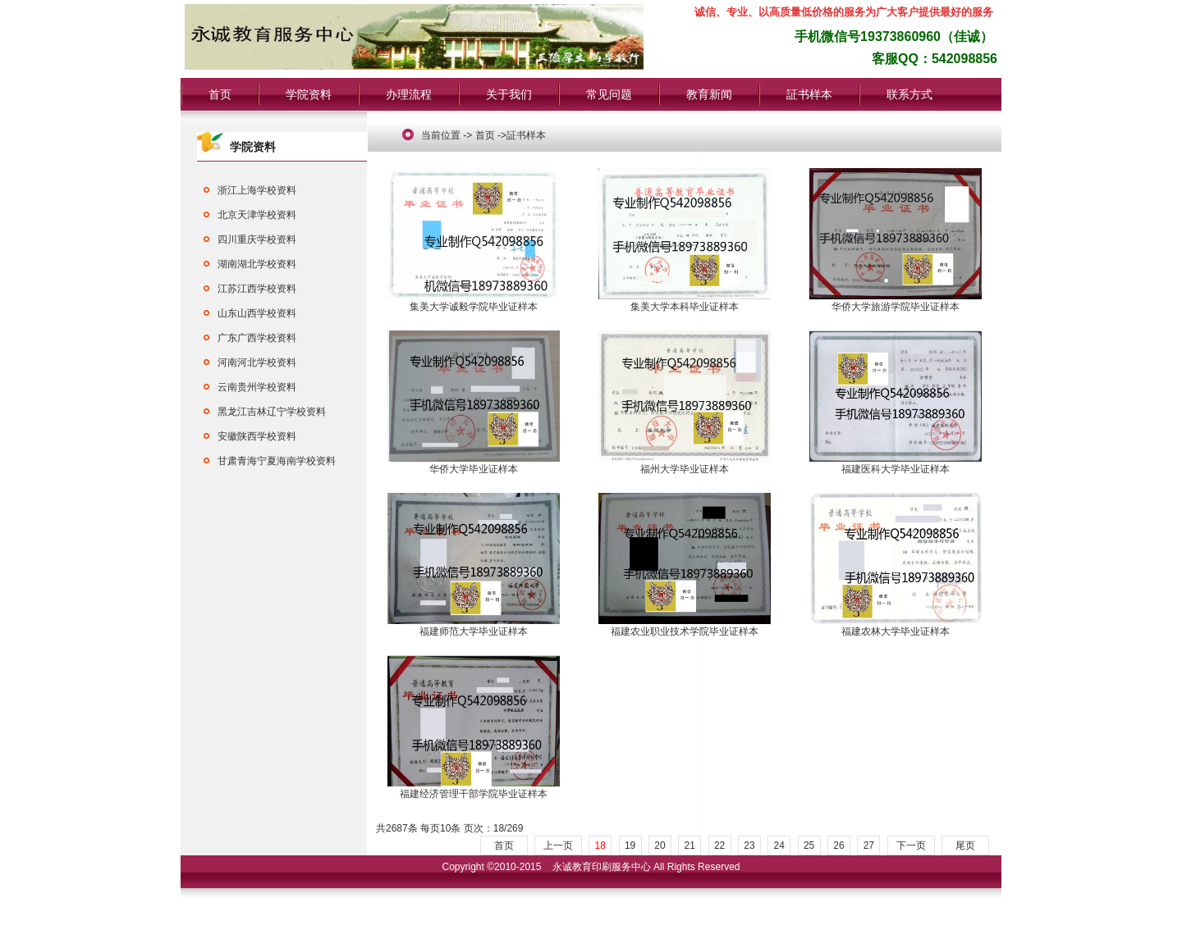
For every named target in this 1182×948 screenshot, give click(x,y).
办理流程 (409, 94)
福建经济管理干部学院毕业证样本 (473, 788)
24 (779, 845)
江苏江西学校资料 (257, 288)
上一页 (558, 845)
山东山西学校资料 (257, 313)
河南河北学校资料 (257, 362)
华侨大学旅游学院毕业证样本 (895, 301)
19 (630, 845)
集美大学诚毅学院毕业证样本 (473, 301)
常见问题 (609, 94)
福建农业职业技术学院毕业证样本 (684, 626)
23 (749, 845)
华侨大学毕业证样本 (473, 464)
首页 (219, 94)
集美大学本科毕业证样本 (684, 301)
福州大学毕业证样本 (684, 464)
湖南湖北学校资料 (257, 264)
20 (659, 845)
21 (690, 845)
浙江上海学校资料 (257, 190)
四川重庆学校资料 (257, 239)
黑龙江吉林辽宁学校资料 (272, 411)
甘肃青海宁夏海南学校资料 (277, 461)
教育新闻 (709, 94)
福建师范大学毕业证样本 (473, 626)
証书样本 (809, 94)
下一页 (911, 845)
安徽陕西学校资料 (257, 436)
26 (838, 845)
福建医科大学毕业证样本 (895, 464)
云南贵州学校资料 (257, 387)
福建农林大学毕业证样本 (895, 626)
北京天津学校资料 (257, 215)
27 (869, 845)
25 (809, 845)
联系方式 (909, 94)
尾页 (965, 845)
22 (719, 845)
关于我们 (509, 94)
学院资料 (309, 94)
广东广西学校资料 (257, 338)
